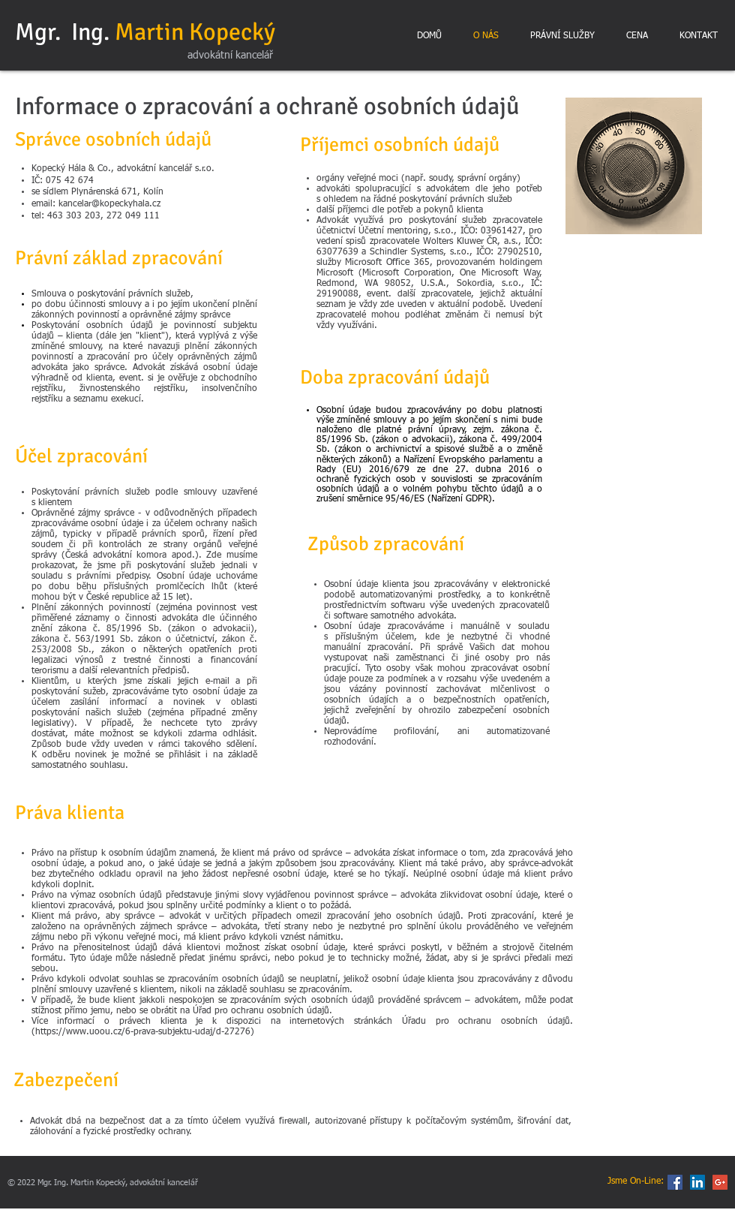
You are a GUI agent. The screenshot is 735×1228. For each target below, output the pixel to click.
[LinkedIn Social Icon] (697, 1182)
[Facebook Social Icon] (675, 1182)
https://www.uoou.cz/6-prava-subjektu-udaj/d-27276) (144, 1032)
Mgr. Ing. (145, 32)
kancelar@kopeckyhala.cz (109, 204)
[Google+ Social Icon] (720, 1182)
